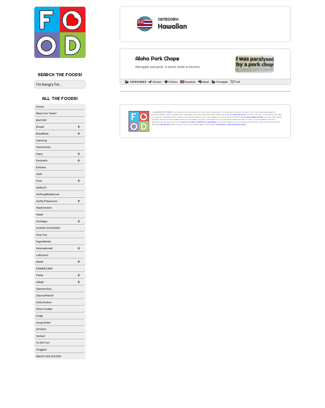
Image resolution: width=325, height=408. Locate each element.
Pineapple (222, 82)
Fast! (39, 174)
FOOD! (169, 112)
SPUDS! (41, 329)
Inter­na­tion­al (60, 248)
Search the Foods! (60, 74)
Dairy (60, 154)
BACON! (41, 120)
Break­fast (60, 134)
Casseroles (43, 147)
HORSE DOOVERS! (48, 228)
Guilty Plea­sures (60, 201)
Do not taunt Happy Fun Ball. (252, 117)
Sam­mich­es (44, 288)
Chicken (157, 82)
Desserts (60, 161)
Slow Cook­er (44, 309)
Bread (60, 127)
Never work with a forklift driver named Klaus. (199, 122)
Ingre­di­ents (43, 241)
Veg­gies (41, 349)
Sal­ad (60, 282)
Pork (237, 82)
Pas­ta (60, 275)
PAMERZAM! (44, 268)
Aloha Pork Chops (157, 58)
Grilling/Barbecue (47, 194)
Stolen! (40, 336)
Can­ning (41, 140)
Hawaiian (190, 82)
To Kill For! (43, 342)
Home (40, 106)
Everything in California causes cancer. (231, 124)
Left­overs (42, 255)
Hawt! (39, 214)
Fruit (60, 181)
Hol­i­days (60, 221)
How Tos (41, 234)
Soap (39, 315)
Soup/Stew (43, 322)
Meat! (60, 262)
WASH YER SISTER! (48, 356)
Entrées (41, 167)
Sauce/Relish (45, 295)
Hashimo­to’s (44, 207)
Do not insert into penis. (236, 115)
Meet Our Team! (46, 113)
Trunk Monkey (164, 124)
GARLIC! (41, 187)
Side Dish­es (44, 302)
